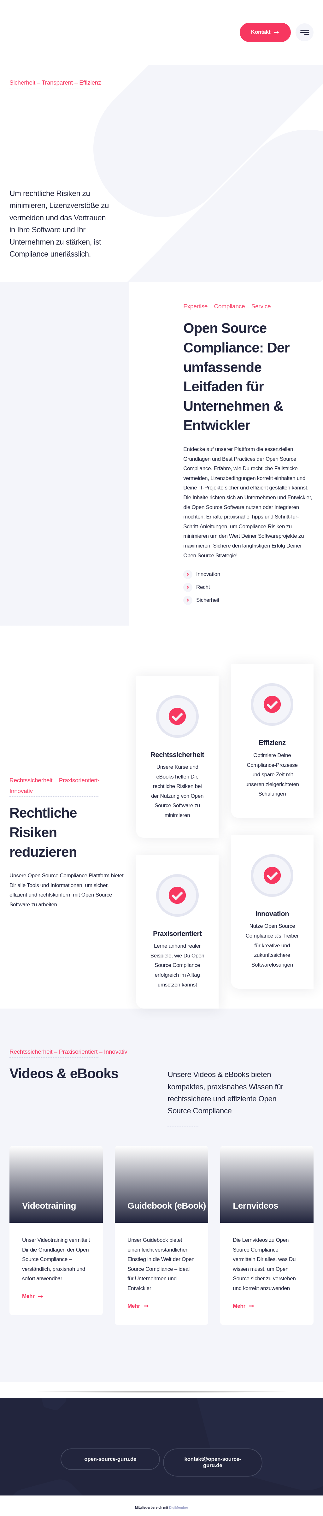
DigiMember (178, 1507)
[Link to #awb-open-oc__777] (305, 32)
